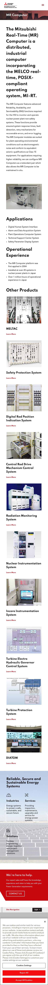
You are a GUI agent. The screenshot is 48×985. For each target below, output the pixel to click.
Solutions (12, 836)
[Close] (45, 922)
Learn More (11, 334)
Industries (12, 801)
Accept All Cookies (24, 980)
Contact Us (15, 894)
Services (30, 801)
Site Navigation (12, 910)
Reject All (24, 973)
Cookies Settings (23, 966)
